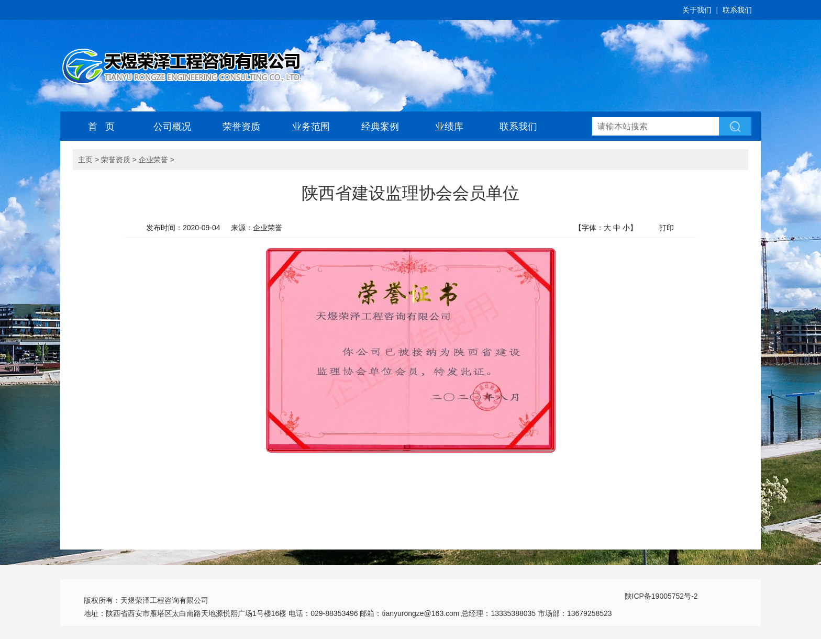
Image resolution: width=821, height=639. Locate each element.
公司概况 (172, 126)
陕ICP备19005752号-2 (661, 596)
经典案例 (380, 126)
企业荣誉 (153, 159)
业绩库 (449, 126)
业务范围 (311, 126)
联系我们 (737, 10)
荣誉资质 (241, 126)
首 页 (101, 126)
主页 (85, 159)
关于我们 (697, 10)
